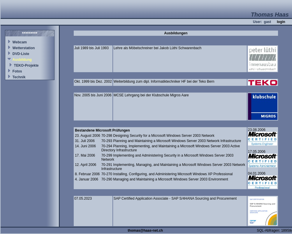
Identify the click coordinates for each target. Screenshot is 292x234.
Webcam (20, 42)
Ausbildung (22, 60)
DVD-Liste (21, 54)
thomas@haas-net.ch (145, 230)
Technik (19, 77)
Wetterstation (24, 48)
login (281, 22)
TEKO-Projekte (26, 65)
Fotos (17, 71)
